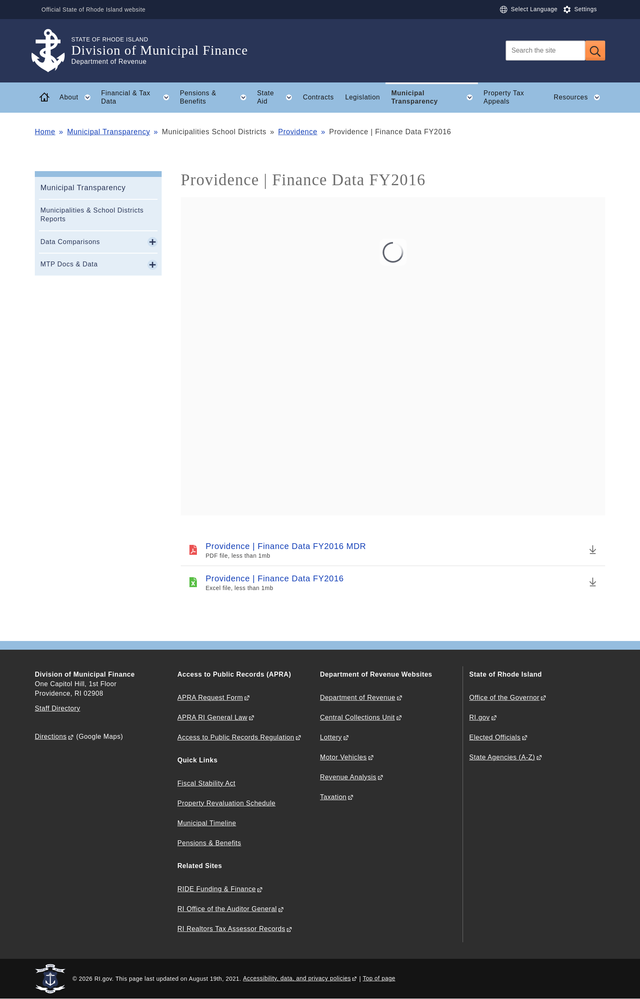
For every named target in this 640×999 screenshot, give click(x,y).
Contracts (318, 97)
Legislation (362, 97)
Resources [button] (579, 97)
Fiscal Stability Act (206, 783)
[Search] (545, 50)
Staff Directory (57, 708)
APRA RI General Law (212, 717)
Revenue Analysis (348, 777)
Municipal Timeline (206, 823)
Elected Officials (495, 737)
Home (45, 132)
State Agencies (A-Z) (502, 757)
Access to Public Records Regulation (235, 737)
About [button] (78, 97)
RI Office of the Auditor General (227, 908)
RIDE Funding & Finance (216, 889)
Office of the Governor (504, 697)
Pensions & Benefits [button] (216, 97)
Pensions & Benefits (209, 843)
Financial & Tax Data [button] (137, 97)
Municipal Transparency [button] (434, 97)
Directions (51, 736)
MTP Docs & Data (69, 264)
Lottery (331, 737)
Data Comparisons (70, 241)
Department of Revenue (357, 697)
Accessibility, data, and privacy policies (297, 978)
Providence (298, 132)
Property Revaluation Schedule (226, 803)
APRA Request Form (210, 697)
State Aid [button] (277, 97)
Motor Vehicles (343, 757)
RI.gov (479, 717)
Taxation (333, 797)
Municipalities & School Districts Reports (92, 215)
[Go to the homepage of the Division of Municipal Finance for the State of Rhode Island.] (53, 51)
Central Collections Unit (357, 717)
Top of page (379, 978)
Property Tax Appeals (504, 97)
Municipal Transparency (108, 132)
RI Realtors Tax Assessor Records (231, 928)
